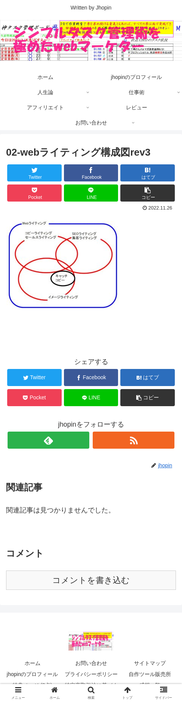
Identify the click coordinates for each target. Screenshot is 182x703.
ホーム (32, 663)
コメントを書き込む (91, 580)
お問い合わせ (91, 663)
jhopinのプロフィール (32, 674)
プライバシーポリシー (91, 674)
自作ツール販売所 (150, 674)
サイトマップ (150, 663)
